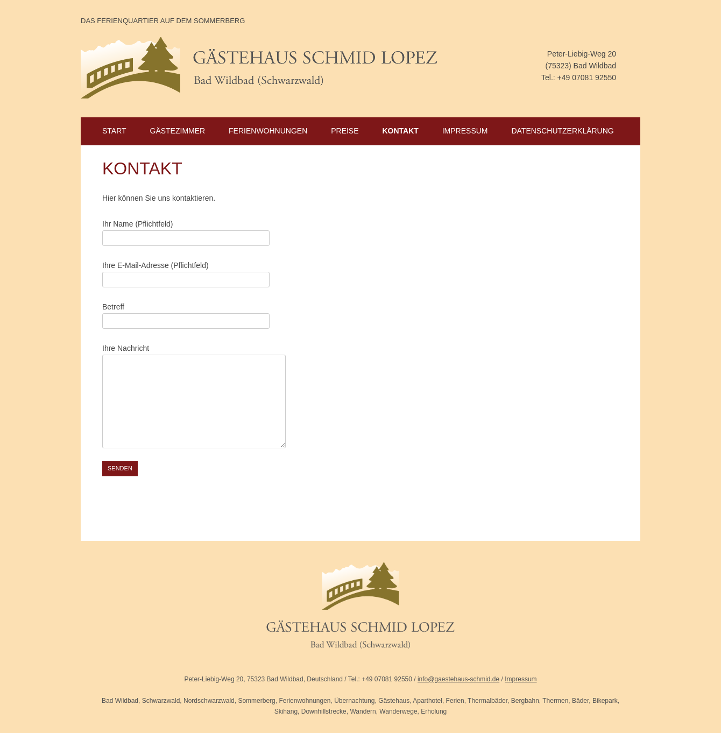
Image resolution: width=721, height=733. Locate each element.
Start (114, 130)
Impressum (465, 130)
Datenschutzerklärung (562, 130)
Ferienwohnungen (268, 130)
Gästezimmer (178, 130)
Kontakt (400, 130)
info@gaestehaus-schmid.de (458, 679)
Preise (344, 130)
